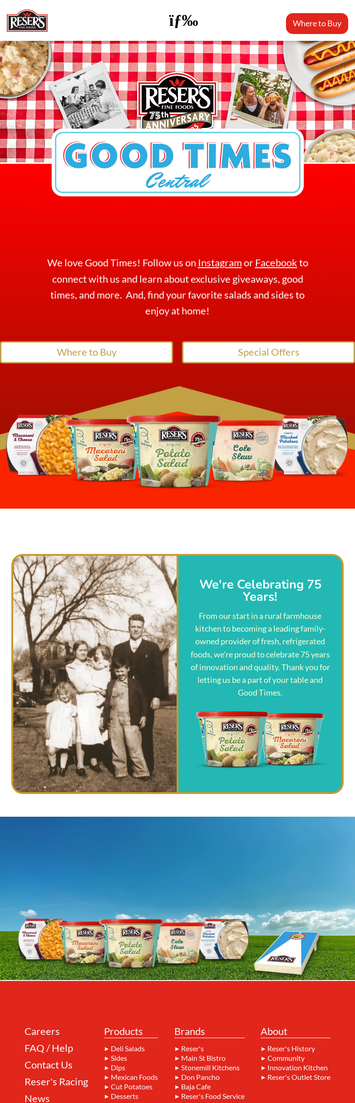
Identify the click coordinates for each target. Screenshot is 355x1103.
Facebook (276, 262)
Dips (118, 1067)
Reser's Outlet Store (298, 1077)
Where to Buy (317, 23)
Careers (42, 1031)
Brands (189, 1031)
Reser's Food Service (213, 1096)
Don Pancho (200, 1077)
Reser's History (291, 1048)
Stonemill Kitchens (210, 1067)
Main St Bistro (203, 1058)
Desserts (124, 1096)
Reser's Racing (56, 1082)
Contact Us (49, 1065)
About (274, 1031)
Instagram (220, 262)
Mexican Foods (134, 1077)
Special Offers (269, 352)
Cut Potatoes (132, 1086)
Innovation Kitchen (297, 1067)
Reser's (192, 1048)
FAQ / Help (49, 1048)
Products (123, 1031)
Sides (119, 1058)
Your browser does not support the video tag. (177, 101)
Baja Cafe (196, 1086)
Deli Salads (128, 1048)
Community (286, 1058)
